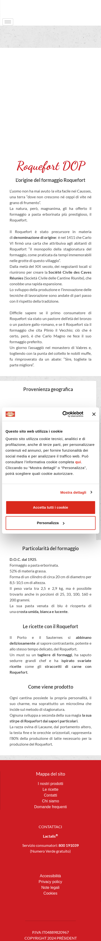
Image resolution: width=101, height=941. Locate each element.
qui (78, 462)
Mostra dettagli (73, 492)
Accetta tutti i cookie (50, 507)
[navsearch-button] (88, 8)
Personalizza (51, 523)
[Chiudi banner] (93, 414)
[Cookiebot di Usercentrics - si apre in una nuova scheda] (63, 414)
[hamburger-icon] (7, 21)
